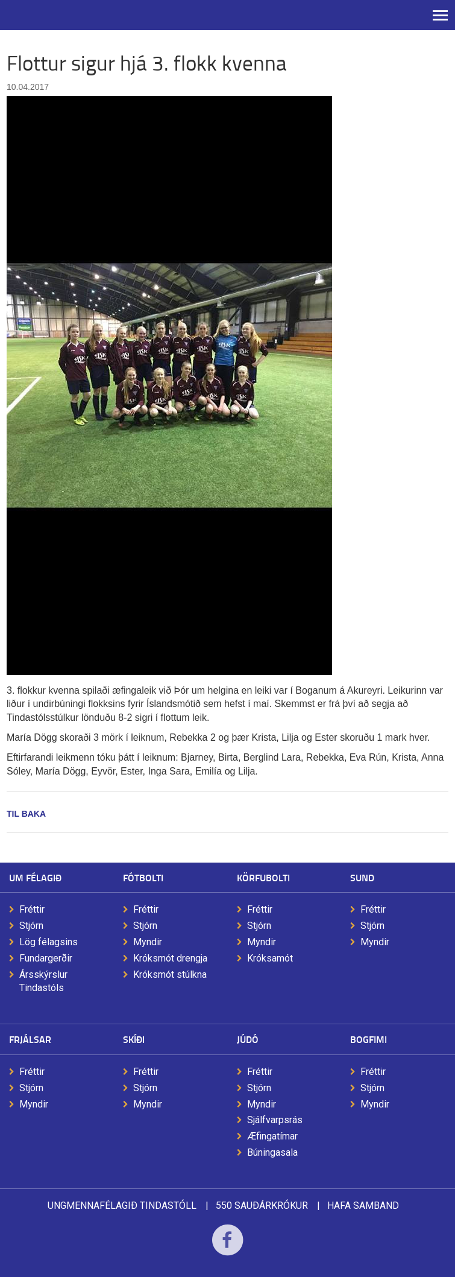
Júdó (248, 1039)
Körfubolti (263, 877)
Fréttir (32, 909)
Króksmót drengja (170, 958)
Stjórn (31, 925)
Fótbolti (143, 877)
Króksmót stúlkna (170, 974)
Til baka (26, 814)
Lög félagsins (48, 942)
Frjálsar (30, 1039)
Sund (362, 877)
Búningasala (272, 1152)
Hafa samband (363, 1205)
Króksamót (270, 958)
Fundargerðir (45, 958)
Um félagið (35, 877)
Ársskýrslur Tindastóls (43, 981)
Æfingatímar (272, 1136)
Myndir (147, 942)
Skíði (134, 1039)
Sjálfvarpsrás (275, 1120)
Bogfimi (368, 1039)
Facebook (227, 1247)
